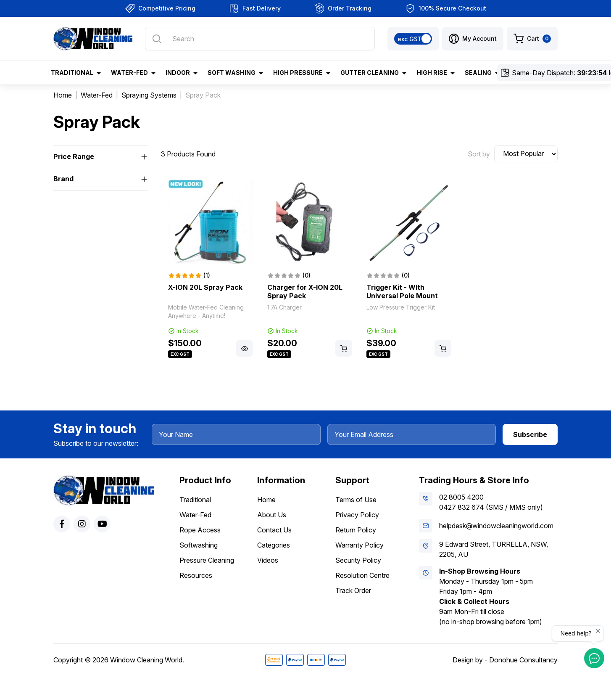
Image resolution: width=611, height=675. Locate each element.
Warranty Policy (359, 545)
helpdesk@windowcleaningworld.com (496, 525)
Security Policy (358, 560)
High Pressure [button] (298, 72)
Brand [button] (63, 179)
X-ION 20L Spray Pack (205, 287)
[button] (472, 38)
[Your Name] (236, 434)
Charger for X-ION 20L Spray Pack (304, 291)
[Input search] (260, 38)
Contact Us (274, 530)
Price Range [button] (73, 156)
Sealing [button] (478, 72)
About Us (271, 515)
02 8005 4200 (461, 497)
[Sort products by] (526, 154)
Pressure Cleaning (206, 560)
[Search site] (157, 38)
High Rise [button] (431, 72)
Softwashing (198, 545)
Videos (267, 560)
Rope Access (200, 530)
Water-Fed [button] (129, 72)
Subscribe (530, 434)
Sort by (479, 154)
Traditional (195, 499)
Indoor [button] (178, 72)
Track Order (353, 590)
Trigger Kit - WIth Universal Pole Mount (402, 291)
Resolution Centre (362, 575)
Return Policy (355, 530)
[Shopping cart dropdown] (532, 38)
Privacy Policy (357, 515)
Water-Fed (195, 515)
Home (266, 499)
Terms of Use (356, 499)
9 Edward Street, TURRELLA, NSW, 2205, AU (493, 549)
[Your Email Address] (411, 434)
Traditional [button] (72, 72)
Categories (273, 545)
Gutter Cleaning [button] (369, 72)
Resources (195, 575)
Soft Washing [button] (231, 72)
